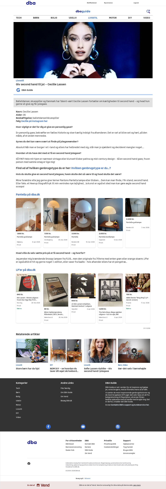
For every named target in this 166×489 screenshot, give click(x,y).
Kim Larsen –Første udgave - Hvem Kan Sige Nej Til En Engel (28, 300)
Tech (19, 17)
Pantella (75, 237)
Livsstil (92, 17)
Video (146, 17)
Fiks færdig (65, 388)
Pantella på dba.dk (28, 194)
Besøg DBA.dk (66, 400)
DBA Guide (83, 11)
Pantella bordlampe (110, 237)
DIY (130, 17)
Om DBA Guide (66, 392)
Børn (36, 17)
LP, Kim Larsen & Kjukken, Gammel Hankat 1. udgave (82, 305)
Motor (113, 17)
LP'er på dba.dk (26, 270)
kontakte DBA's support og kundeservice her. (130, 404)
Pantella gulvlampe (24, 237)
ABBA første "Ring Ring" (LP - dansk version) (137, 299)
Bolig (54, 17)
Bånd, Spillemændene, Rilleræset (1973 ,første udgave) (54, 314)
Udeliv (73, 17)
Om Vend (64, 396)
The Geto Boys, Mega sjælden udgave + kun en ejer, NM (110, 313)
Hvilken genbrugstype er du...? (91, 168)
